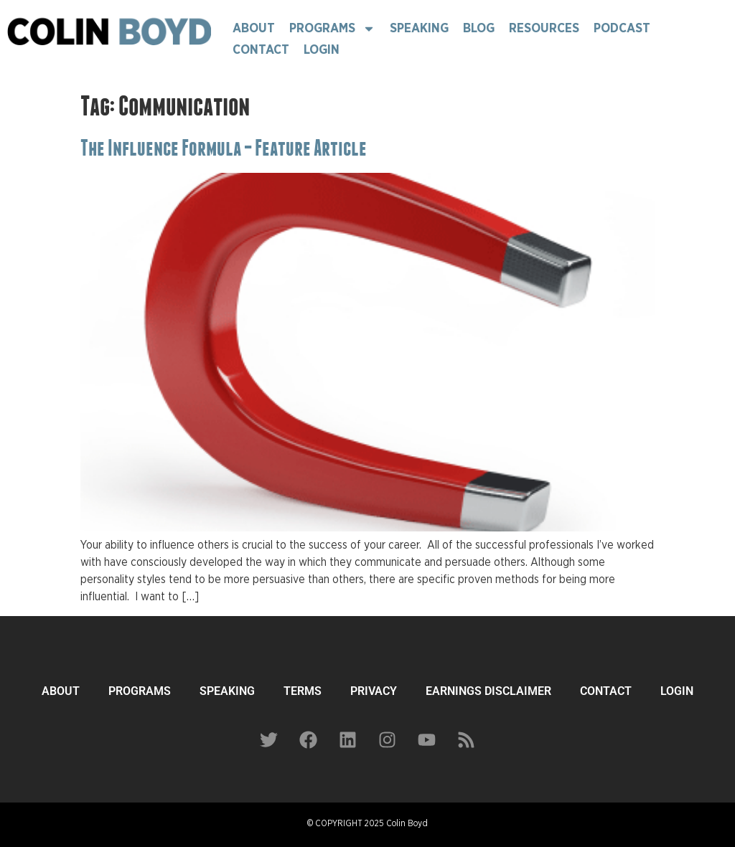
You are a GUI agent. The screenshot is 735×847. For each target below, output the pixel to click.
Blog (479, 28)
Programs (332, 28)
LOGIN (676, 691)
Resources (544, 28)
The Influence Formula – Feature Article (223, 147)
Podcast (622, 28)
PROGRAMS (139, 691)
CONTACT (606, 691)
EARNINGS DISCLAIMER (488, 691)
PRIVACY (373, 691)
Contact (261, 50)
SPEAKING (227, 691)
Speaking (419, 28)
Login (322, 50)
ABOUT (61, 691)
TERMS (303, 691)
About (254, 28)
